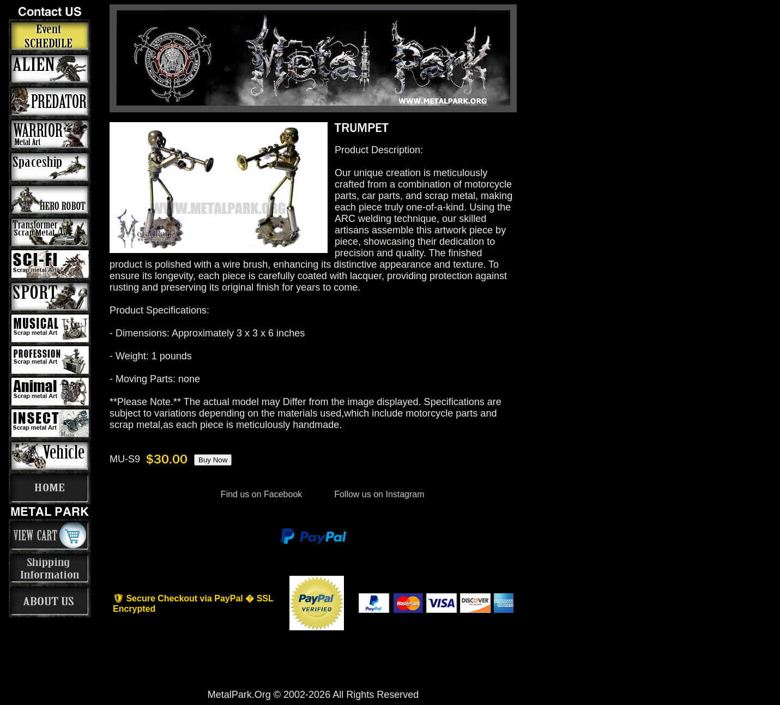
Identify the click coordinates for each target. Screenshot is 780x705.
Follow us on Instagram (378, 494)
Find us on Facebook (261, 494)
